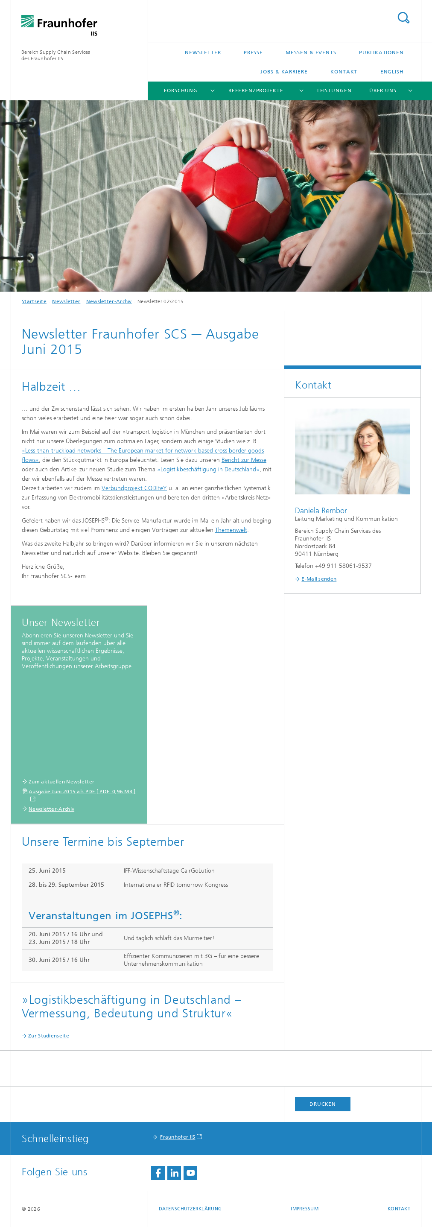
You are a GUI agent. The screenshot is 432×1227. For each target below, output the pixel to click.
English (392, 72)
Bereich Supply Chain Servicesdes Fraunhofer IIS (55, 55)
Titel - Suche (403, 18)
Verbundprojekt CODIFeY (134, 488)
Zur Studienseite (48, 1036)
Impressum (304, 1209)
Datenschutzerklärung (190, 1209)
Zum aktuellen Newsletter (61, 782)
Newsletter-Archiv (109, 301)
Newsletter (203, 53)
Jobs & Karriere (284, 72)
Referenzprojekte (255, 90)
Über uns (383, 90)
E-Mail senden (318, 579)
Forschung (181, 90)
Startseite (34, 301)
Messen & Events (311, 53)
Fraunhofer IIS (177, 1137)
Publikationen (381, 53)
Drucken (322, 1104)
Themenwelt (231, 530)
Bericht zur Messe (244, 460)
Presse (253, 53)
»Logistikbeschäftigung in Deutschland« (208, 469)
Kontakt (343, 72)
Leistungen (334, 90)
